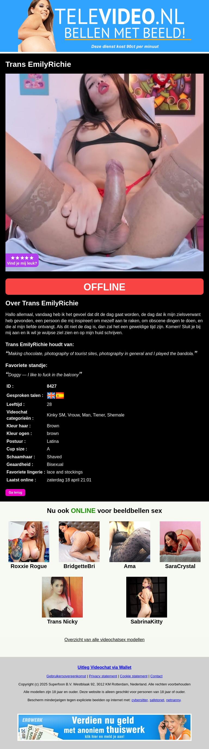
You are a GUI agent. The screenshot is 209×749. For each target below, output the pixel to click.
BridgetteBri (79, 566)
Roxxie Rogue (29, 566)
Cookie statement (133, 676)
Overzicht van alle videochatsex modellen (104, 639)
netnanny (173, 700)
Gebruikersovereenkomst (66, 676)
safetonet (157, 700)
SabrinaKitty (147, 622)
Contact (156, 676)
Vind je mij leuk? (22, 260)
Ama (130, 566)
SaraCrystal (180, 566)
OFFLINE (104, 287)
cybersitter (139, 700)
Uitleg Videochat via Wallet (104, 667)
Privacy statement (103, 676)
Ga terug (15, 492)
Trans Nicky (62, 622)
